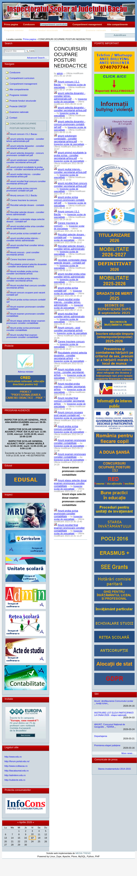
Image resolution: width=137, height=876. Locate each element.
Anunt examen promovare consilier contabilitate (70, 442)
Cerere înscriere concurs (71, 341)
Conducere (29, 24)
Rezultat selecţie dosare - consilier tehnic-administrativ (69, 247)
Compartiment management (87, 24)
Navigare (9, 64)
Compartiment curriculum (53, 24)
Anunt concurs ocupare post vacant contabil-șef (68, 414)
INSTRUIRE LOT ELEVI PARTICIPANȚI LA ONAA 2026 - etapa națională (114, 713)
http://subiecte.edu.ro (14, 780)
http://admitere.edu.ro (15, 775)
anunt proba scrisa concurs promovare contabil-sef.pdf (69, 200)
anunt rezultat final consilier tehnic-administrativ (69, 315)
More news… (128, 753)
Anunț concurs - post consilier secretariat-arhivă (68, 329)
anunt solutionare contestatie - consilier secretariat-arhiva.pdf (65, 138)
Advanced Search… (37, 58)
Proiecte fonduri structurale (43, 30)
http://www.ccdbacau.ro (15, 766)
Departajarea (100, 736)
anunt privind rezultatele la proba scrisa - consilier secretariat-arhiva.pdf (70, 155)
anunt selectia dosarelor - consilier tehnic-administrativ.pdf (69, 96)
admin (60, 73)
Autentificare (120, 35)
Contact (115, 30)
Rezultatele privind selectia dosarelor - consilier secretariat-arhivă (70, 355)
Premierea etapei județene (107, 745)
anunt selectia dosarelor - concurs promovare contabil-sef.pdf (69, 124)
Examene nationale (96, 30)
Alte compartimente (117, 24)
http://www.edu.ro (13, 756)
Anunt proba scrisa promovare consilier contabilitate (66, 513)
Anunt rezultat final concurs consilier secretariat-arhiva (69, 401)
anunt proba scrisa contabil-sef (66, 289)
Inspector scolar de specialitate (70, 100)
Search (8, 43)
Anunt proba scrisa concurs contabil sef (66, 428)
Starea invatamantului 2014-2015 (114, 769)
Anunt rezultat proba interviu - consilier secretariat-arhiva (70, 386)
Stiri (96, 693)
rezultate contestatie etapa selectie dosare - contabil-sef (70, 261)
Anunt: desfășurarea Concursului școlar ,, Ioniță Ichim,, (113, 702)
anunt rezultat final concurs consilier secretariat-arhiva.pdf (70, 185)
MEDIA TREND (83, 853)
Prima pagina (11, 24)
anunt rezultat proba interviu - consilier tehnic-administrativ (67, 302)
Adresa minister (25, 371)
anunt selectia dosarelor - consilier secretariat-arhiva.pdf (70, 109)
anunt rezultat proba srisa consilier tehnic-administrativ (69, 275)
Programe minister (14, 30)
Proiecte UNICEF (72, 30)
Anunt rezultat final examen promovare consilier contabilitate (69, 528)
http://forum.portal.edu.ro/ (16, 761)
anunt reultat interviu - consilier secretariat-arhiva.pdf (70, 171)
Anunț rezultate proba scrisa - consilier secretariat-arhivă (69, 372)
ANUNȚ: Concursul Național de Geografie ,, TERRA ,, (109, 725)
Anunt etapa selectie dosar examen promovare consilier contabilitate (70, 483)
